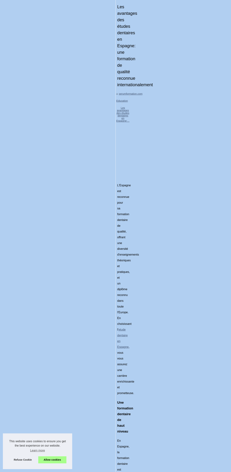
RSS (81, 464)
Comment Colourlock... (187, 239)
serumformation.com (22, 121)
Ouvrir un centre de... (186, 320)
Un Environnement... (186, 231)
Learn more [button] (37, 450)
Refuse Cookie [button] (23, 459)
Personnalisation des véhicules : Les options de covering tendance (137, 415)
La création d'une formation (190, 328)
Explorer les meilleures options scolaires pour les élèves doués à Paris (40, 415)
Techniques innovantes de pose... (193, 304)
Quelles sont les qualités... (189, 215)
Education (43, 121)
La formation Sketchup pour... (191, 352)
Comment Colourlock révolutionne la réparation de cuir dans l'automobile (73, 440)
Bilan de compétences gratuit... (192, 336)
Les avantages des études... (190, 255)
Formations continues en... (189, 296)
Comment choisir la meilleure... (192, 344)
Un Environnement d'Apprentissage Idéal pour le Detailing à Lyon (69, 434)
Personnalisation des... (187, 247)
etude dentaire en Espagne (118, 191)
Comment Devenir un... (187, 312)
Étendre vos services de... (189, 280)
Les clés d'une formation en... (191, 206)
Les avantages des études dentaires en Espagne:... (82, 121)
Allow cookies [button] (52, 459)
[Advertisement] (88, 151)
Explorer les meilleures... (188, 263)
